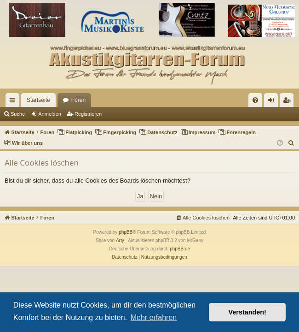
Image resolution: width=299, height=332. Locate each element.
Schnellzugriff (14, 102)
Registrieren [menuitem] (288, 102)
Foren (78, 100)
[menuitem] (255, 100)
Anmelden (49, 114)
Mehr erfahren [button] (154, 317)
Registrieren (88, 114)
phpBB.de (180, 248)
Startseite (38, 100)
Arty (120, 240)
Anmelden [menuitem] (273, 102)
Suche (18, 114)
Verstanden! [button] (247, 312)
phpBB (125, 232)
